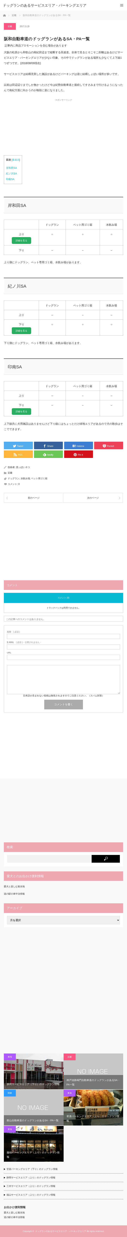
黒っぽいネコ (23, 467)
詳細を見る (21, 240)
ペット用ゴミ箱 (39, 478)
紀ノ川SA (11, 173)
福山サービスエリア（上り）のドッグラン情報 (31, 1194)
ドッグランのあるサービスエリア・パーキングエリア (60, 1231)
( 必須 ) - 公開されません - (24, 642)
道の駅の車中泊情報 (14, 893)
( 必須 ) (13, 632)
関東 (10, 1093)
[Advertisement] (63, 128)
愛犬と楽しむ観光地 (14, 886)
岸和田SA (11, 167)
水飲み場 (25, 478)
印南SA (10, 179)
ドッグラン (13, 478)
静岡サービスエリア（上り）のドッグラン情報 (31, 1177)
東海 (10, 1057)
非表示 (15, 160)
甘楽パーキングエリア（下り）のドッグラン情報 (32, 1169)
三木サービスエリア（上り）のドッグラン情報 (31, 1186)
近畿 (10, 26)
